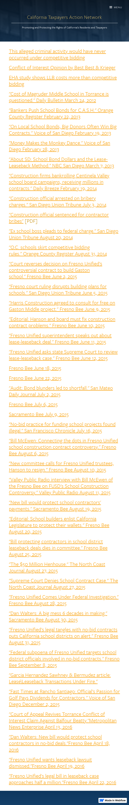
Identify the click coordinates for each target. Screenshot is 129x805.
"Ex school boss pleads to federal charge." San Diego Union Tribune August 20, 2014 (63, 234)
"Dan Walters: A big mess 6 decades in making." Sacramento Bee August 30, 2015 (58, 616)
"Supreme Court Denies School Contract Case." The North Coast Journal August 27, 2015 (63, 583)
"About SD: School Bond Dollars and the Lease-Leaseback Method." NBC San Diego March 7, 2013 (61, 162)
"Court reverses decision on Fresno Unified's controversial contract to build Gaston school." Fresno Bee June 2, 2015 (55, 270)
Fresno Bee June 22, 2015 (35, 377)
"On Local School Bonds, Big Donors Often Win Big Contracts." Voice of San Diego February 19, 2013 (63, 129)
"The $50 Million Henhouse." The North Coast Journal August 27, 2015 (57, 567)
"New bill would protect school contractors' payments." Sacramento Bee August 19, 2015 (55, 505)
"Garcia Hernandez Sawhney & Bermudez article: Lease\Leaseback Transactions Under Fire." (60, 678)
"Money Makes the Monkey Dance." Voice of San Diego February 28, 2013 (59, 146)
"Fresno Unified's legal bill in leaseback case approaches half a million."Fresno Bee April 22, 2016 (62, 779)
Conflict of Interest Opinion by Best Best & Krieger (62, 67)
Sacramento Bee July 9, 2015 (39, 414)
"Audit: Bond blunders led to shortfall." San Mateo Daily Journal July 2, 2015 (61, 391)
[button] (115, 7)
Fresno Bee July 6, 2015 (33, 404)
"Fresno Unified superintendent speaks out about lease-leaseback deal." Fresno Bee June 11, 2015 (60, 338)
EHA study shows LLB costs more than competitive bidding (63, 80)
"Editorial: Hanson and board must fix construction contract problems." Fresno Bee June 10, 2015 (62, 322)
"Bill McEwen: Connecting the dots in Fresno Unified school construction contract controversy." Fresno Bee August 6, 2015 (63, 447)
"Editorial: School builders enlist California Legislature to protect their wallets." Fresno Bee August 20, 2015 (59, 525)
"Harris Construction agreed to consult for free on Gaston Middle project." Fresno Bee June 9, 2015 (62, 305)
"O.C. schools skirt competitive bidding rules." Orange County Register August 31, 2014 (58, 250)
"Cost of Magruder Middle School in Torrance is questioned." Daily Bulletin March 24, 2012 (59, 97)
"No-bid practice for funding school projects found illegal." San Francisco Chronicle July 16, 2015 (62, 427)
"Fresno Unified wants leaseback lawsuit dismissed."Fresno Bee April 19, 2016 (50, 762)
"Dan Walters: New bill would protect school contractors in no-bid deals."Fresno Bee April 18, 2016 (59, 743)
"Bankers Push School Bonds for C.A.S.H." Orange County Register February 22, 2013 (61, 113)
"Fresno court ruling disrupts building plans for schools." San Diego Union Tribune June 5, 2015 (58, 289)
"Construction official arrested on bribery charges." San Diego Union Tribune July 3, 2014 (57, 201)
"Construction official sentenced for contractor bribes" (59, 217)
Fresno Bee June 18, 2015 (35, 367)
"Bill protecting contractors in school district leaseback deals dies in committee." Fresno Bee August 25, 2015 (58, 548)
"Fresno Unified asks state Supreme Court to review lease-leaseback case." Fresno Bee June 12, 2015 (63, 354)
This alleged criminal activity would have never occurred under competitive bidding (57, 54)
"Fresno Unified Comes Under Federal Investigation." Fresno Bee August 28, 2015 (64, 600)
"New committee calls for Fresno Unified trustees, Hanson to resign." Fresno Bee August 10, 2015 (61, 466)
